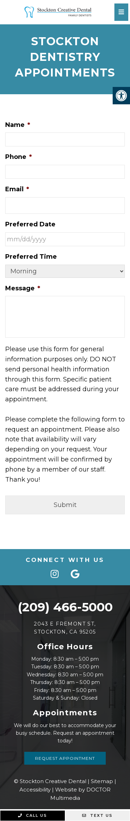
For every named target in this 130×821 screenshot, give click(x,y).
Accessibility (35, 789)
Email (17, 189)
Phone (18, 157)
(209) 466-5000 (65, 606)
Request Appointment (65, 758)
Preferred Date (30, 224)
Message (22, 288)
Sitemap (102, 781)
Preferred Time (31, 256)
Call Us (32, 815)
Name (17, 125)
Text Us (97, 815)
